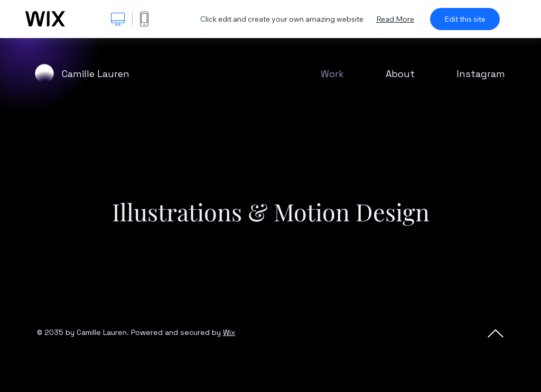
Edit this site (465, 19)
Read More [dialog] (395, 19)
